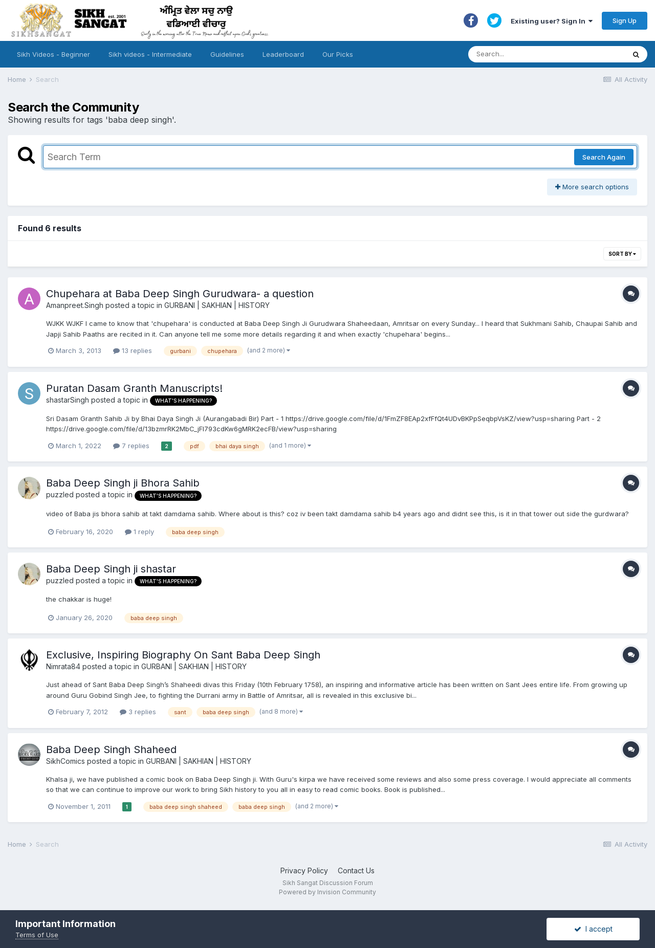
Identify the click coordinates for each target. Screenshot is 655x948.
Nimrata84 (63, 666)
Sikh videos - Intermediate (150, 54)
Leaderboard (283, 54)
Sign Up (625, 20)
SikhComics (65, 761)
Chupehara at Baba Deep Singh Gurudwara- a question (180, 294)
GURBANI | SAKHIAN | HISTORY (217, 305)
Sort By (622, 254)
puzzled (60, 494)
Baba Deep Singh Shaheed (111, 749)
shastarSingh (67, 399)
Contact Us (356, 870)
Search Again (603, 157)
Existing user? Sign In (552, 21)
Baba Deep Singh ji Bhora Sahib (123, 483)
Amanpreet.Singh (74, 305)
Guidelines (227, 54)
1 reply (139, 531)
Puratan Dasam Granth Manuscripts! (134, 388)
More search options (592, 187)
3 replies (138, 712)
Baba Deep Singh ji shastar (111, 569)
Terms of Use (36, 935)
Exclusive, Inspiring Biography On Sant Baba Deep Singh (183, 655)
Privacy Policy (304, 870)
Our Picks (337, 54)
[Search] (536, 54)
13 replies (132, 350)
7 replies (131, 446)
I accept (593, 928)
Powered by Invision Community (327, 892)
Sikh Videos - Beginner (53, 54)
